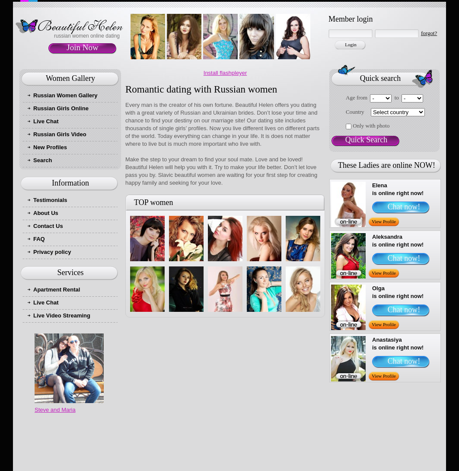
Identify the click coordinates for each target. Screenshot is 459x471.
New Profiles (50, 147)
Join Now (82, 47)
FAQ (39, 239)
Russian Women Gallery (65, 95)
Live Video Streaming (61, 315)
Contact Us (48, 226)
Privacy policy (52, 252)
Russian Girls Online (61, 108)
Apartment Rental (56, 289)
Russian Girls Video (59, 134)
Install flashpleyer (225, 73)
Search (42, 160)
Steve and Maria (55, 410)
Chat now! (404, 206)
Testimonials (50, 200)
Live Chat (46, 121)
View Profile (384, 221)
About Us (45, 213)
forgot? (429, 33)
